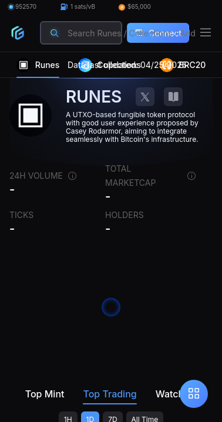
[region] (111, 237)
